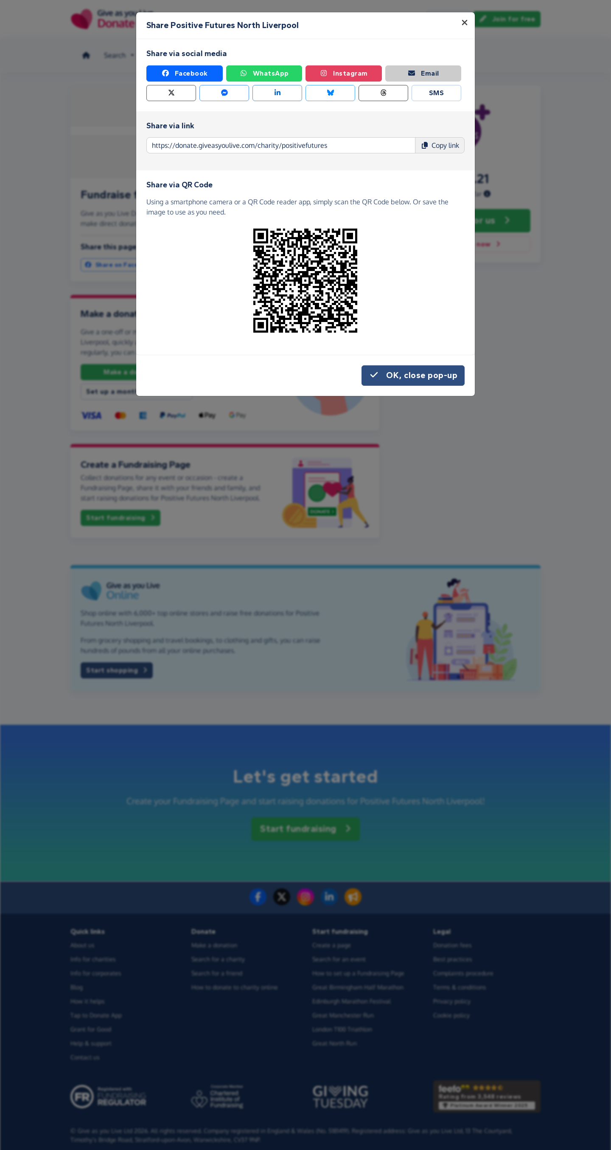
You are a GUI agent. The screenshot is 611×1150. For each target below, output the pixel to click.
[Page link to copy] (280, 145)
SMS (436, 93)
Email (423, 73)
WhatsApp (264, 73)
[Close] (464, 22)
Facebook (184, 73)
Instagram (344, 73)
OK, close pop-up (413, 375)
